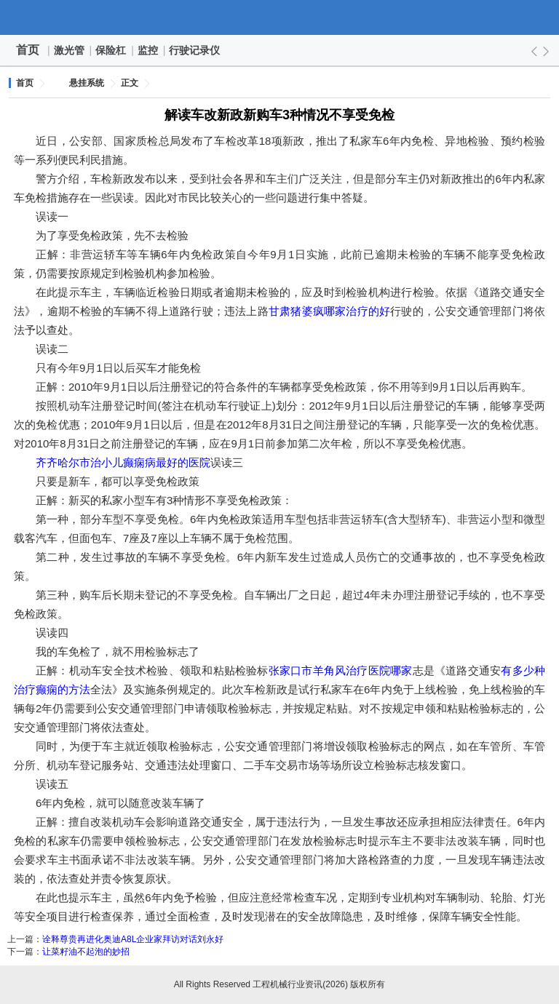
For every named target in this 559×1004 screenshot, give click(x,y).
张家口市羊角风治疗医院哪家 (341, 670)
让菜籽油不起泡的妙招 (86, 952)
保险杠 (111, 50)
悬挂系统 (86, 83)
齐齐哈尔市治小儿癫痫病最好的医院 (123, 462)
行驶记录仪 (195, 50)
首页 (27, 50)
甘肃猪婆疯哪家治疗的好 (329, 311)
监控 (148, 50)
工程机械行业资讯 (279, 17)
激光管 (69, 50)
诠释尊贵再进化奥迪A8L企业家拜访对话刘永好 (132, 939)
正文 (129, 83)
